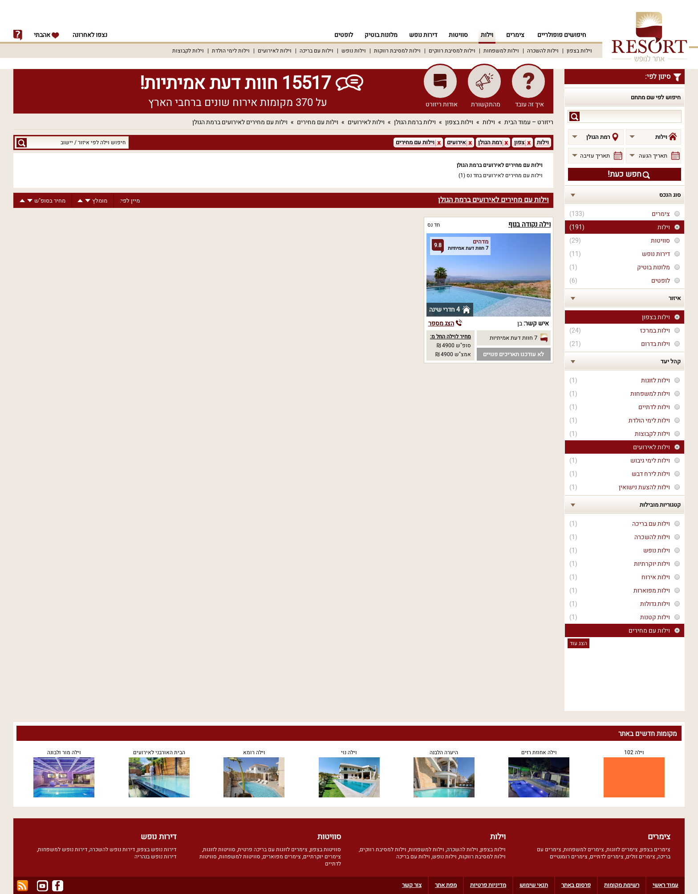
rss (22, 885)
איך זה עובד (529, 104)
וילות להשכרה (543, 51)
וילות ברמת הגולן (415, 122)
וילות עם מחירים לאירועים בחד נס (505, 175)
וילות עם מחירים (317, 122)
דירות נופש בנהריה (155, 857)
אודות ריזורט (442, 104)
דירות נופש (422, 35)
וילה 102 (634, 752)
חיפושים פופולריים (561, 35)
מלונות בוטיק (378, 35)
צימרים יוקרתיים (322, 857)
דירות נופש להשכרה (112, 849)
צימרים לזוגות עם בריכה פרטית (273, 849)
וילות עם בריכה (316, 51)
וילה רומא (254, 752)
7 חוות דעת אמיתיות (513, 337)
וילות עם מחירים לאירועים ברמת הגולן (240, 122)
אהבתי (47, 35)
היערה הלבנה (444, 752)
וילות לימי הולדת (231, 51)
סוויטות (458, 35)
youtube (42, 885)
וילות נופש (353, 51)
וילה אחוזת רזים (539, 752)
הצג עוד (578, 643)
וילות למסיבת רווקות (397, 51)
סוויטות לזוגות (219, 849)
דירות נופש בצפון (156, 849)
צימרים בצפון (655, 849)
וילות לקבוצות (188, 51)
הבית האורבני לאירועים (159, 752)
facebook (57, 885)
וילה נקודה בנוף (529, 224)
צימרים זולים (640, 857)
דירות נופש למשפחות (62, 849)
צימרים (515, 35)
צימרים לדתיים (607, 857)
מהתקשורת (485, 104)
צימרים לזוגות (622, 849)
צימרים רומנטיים (569, 857)
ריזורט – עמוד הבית (528, 122)
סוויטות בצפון (325, 849)
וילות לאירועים (275, 51)
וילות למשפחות (501, 51)
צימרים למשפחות (584, 849)
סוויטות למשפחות (239, 857)
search (574, 116)
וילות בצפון (579, 51)
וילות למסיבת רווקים (452, 51)
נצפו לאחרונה (90, 35)
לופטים (339, 35)
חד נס (433, 225)
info (17, 35)
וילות (487, 35)
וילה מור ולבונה (64, 752)
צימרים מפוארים (282, 857)
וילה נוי (349, 752)
